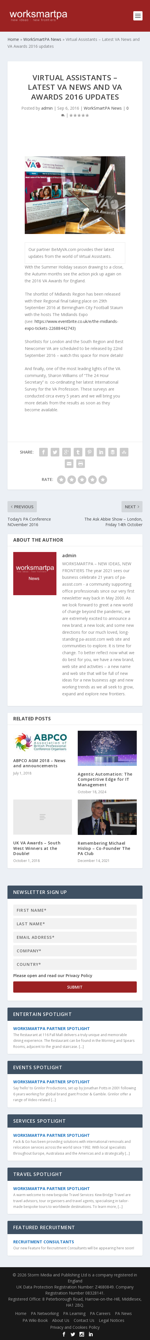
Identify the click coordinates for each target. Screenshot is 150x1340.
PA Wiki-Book (35, 1320)
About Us (60, 1320)
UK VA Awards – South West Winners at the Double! (36, 848)
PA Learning (74, 1313)
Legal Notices (111, 1320)
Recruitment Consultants (43, 1241)
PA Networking (45, 1313)
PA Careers (100, 1313)
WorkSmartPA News (103, 108)
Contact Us (84, 1320)
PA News (123, 1313)
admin (47, 108)
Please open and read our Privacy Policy (52, 975)
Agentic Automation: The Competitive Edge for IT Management (105, 779)
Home (20, 1313)
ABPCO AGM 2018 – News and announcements (39, 763)
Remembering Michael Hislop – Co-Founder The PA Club (104, 848)
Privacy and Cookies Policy (75, 1327)
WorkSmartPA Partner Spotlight (51, 1028)
